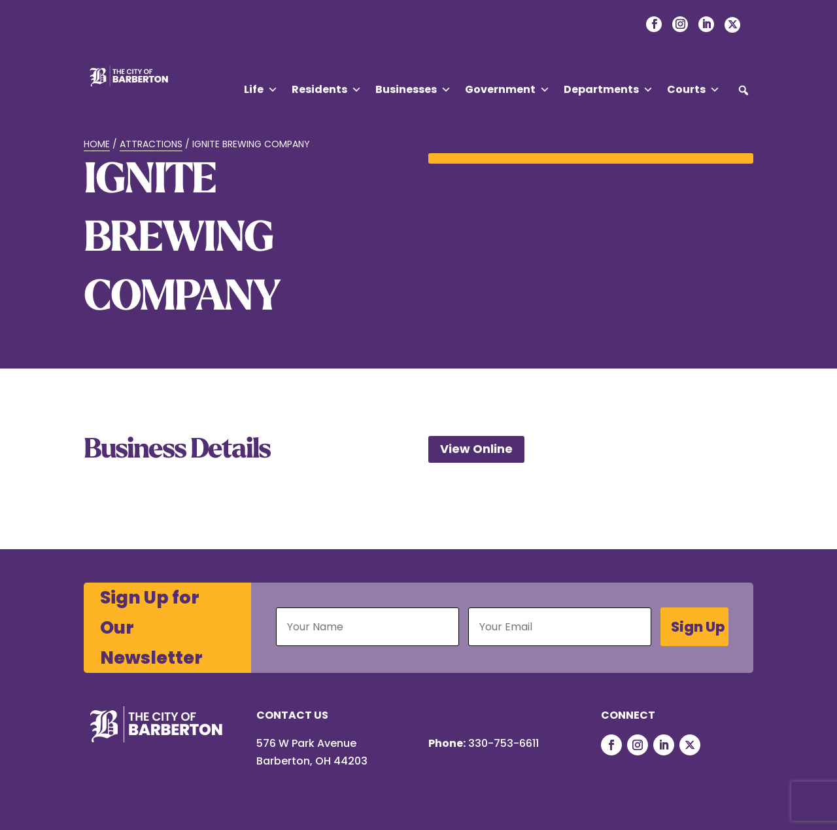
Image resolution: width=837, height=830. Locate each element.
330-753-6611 (503, 743)
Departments (608, 90)
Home (97, 144)
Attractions (151, 144)
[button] (743, 90)
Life (261, 90)
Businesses (413, 90)
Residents (327, 90)
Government (507, 90)
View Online (476, 449)
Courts (693, 90)
